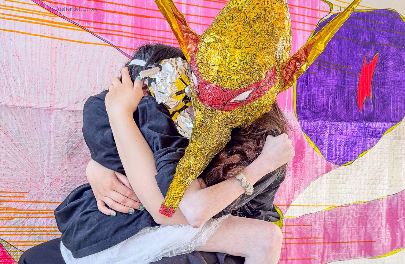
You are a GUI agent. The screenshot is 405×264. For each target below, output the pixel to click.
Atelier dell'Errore (77, 9)
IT (339, 9)
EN (350, 9)
